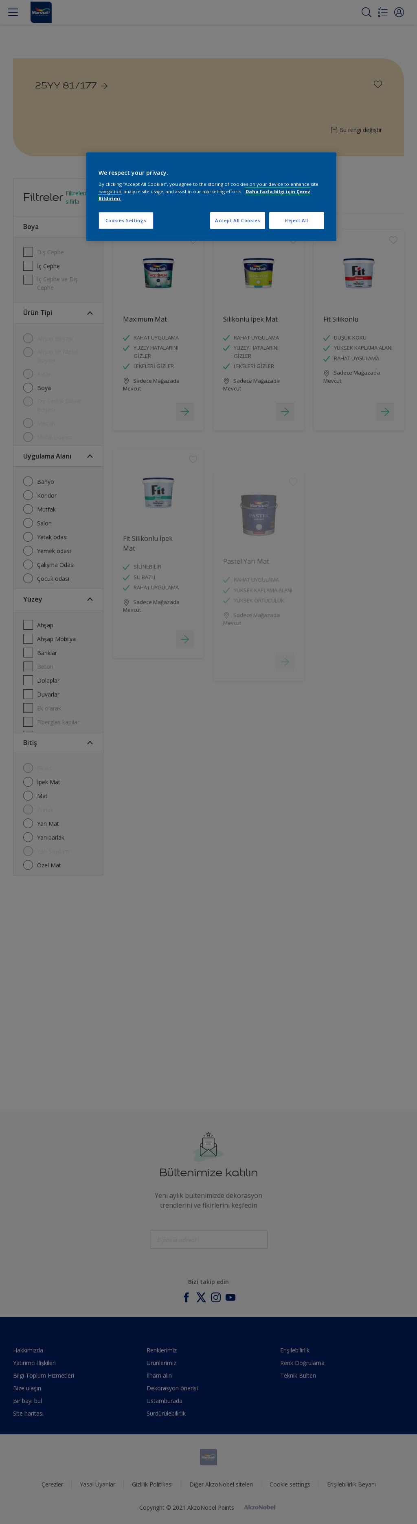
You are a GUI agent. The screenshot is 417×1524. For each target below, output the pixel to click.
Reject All (296, 220)
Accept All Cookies (237, 220)
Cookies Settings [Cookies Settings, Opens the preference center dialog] (126, 220)
